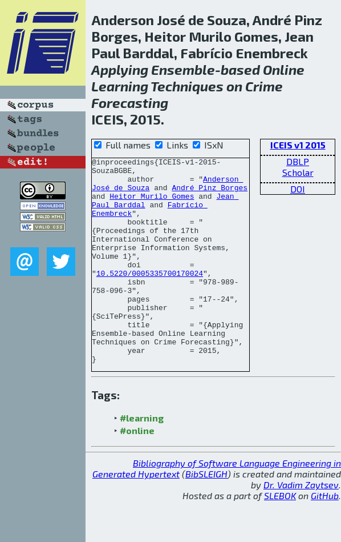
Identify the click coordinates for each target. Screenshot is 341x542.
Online (284, 69)
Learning (119, 86)
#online (137, 471)
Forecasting (129, 102)
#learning (142, 458)
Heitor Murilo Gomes (151, 204)
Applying (119, 69)
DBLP (297, 161)
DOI (297, 188)
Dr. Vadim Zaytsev (301, 525)
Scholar (298, 172)
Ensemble (183, 69)
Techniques (187, 86)
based (240, 69)
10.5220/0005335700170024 (149, 297)
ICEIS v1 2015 (298, 144)
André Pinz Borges (209, 194)
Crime (264, 86)
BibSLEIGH (206, 514)
